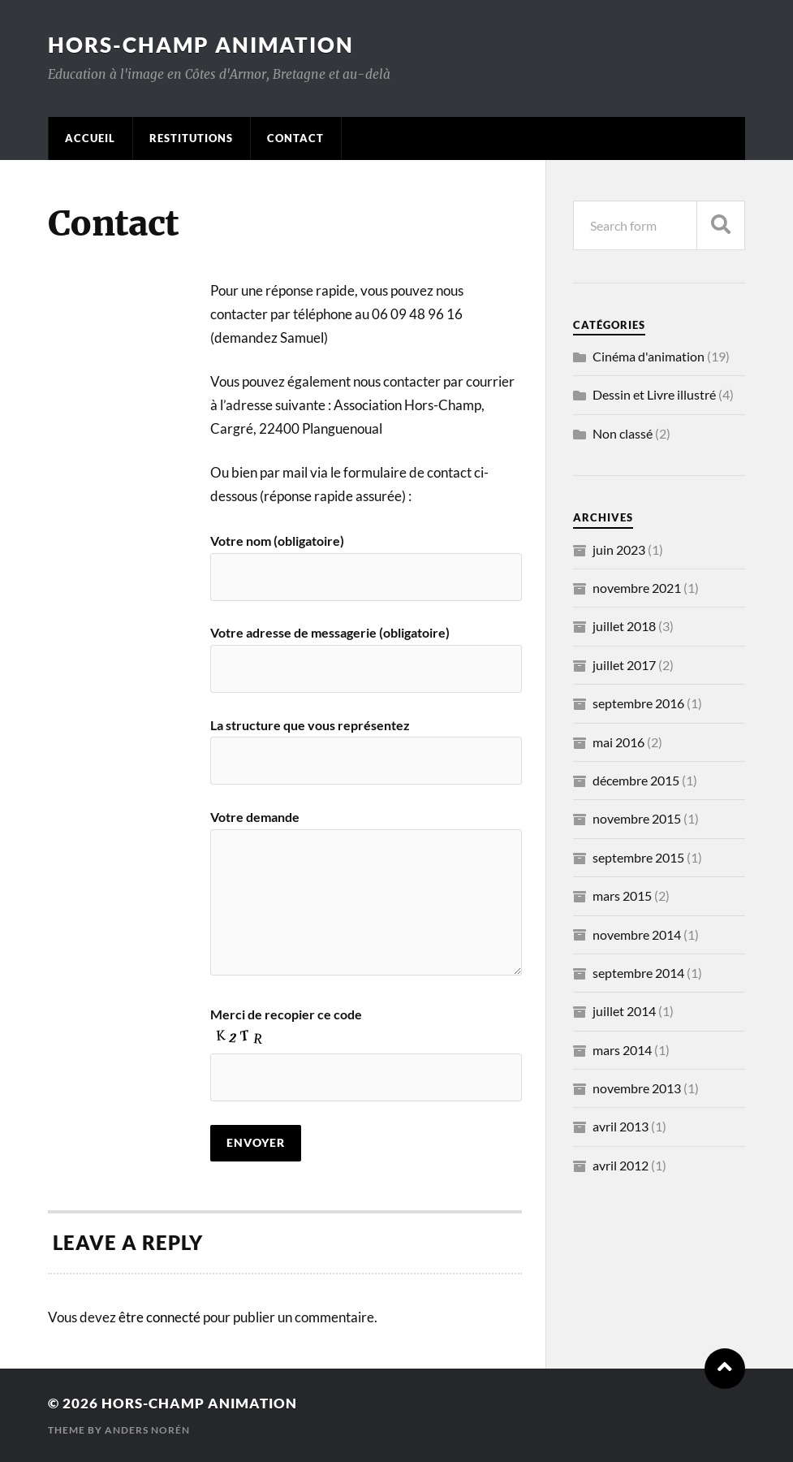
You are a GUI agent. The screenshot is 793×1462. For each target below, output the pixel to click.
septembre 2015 (638, 857)
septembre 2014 (638, 972)
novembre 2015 (637, 818)
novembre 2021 (637, 587)
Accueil (90, 138)
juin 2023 (619, 549)
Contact (295, 138)
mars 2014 (622, 1050)
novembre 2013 (637, 1088)
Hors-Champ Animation (201, 44)
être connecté (159, 1317)
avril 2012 (621, 1165)
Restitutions (191, 138)
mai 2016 (618, 742)
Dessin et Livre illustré (654, 394)
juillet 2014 (624, 1011)
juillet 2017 (624, 665)
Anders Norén (147, 1430)
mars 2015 (622, 895)
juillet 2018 (624, 626)
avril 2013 (621, 1126)
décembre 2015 (636, 780)
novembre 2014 (637, 934)
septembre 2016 (638, 703)
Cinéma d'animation (649, 356)
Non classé (623, 433)
